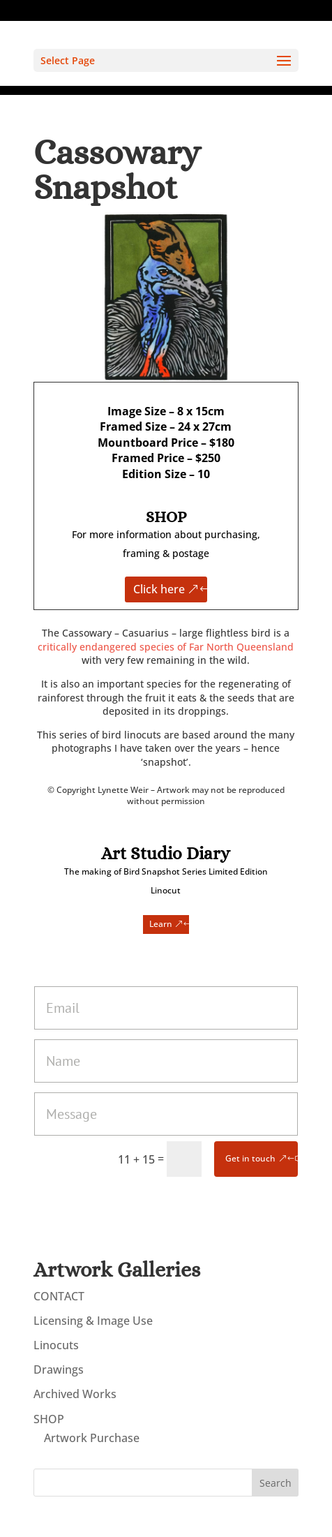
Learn (160, 924)
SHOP (48, 1419)
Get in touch (250, 1158)
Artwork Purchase (91, 1438)
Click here (159, 589)
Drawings (58, 1369)
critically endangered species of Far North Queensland (166, 646)
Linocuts (56, 1345)
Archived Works (74, 1394)
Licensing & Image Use (93, 1320)
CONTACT (58, 1296)
